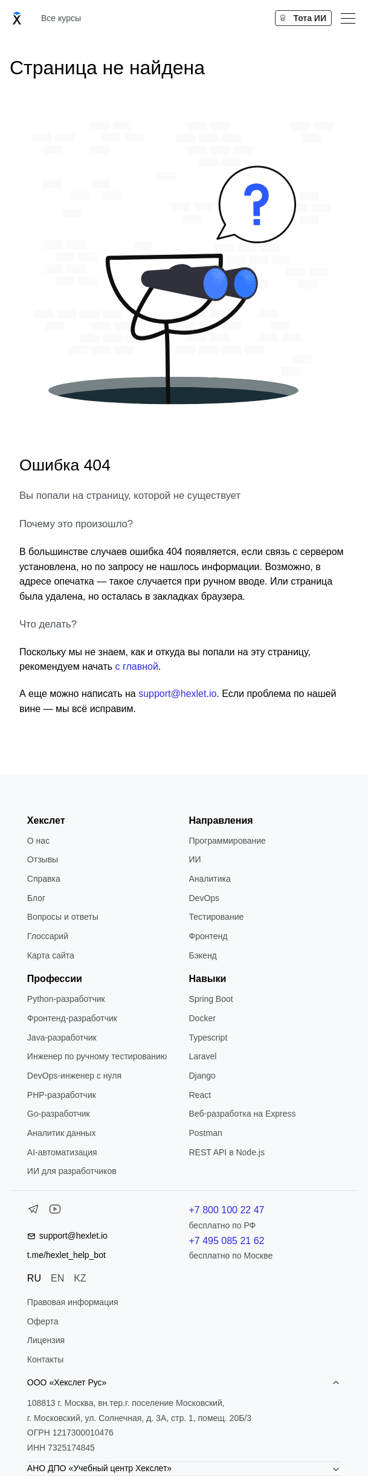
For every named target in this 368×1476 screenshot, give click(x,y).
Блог (36, 898)
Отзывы (42, 859)
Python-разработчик (66, 999)
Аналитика (209, 879)
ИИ (195, 859)
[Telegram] (33, 1211)
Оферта (43, 1321)
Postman (205, 1133)
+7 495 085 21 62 (226, 1241)
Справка (43, 879)
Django (202, 1075)
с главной (136, 666)
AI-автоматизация (62, 1152)
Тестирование (216, 917)
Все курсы (61, 18)
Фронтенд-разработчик (72, 1018)
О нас (38, 840)
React (200, 1095)
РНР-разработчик (61, 1095)
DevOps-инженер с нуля (74, 1075)
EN (57, 1278)
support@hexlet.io (177, 693)
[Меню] (348, 18)
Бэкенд (202, 955)
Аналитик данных (61, 1133)
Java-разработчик (62, 1037)
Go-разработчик (58, 1113)
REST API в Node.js (226, 1152)
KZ (80, 1278)
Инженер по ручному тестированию (97, 1056)
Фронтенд (208, 936)
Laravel (202, 1056)
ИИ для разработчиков (72, 1171)
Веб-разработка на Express (242, 1113)
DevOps (204, 898)
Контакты (45, 1359)
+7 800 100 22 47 (226, 1210)
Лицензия (46, 1340)
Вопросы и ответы (62, 917)
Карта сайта (50, 955)
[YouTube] (55, 1211)
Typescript (208, 1037)
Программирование (227, 840)
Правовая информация (72, 1302)
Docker (202, 1018)
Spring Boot (211, 999)
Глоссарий (47, 936)
